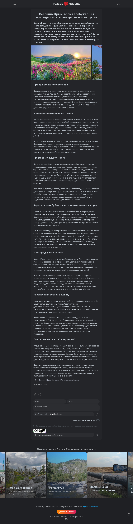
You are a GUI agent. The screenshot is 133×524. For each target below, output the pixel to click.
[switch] (98, 420)
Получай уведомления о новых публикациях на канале (66, 506)
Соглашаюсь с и (67, 426)
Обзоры (56, 380)
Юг (36, 380)
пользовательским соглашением (86, 426)
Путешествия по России (70, 380)
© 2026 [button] (66, 517)
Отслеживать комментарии (83, 420)
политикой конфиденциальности (59, 426)
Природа (42, 380)
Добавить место (66, 512)
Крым (49, 380)
